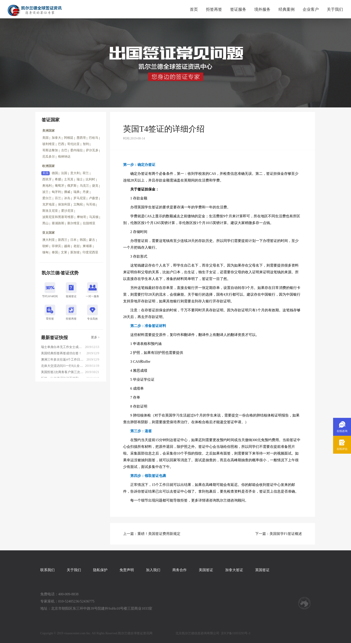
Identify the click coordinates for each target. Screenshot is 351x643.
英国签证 (262, 570)
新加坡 (75, 252)
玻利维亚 (48, 144)
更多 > (95, 337)
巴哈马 (93, 137)
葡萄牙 (59, 185)
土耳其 (68, 179)
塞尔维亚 (73, 223)
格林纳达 (64, 156)
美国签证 (206, 570)
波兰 (45, 192)
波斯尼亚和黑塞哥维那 (58, 217)
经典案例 (286, 9)
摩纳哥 (81, 217)
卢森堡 (93, 198)
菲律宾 (56, 246)
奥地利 (47, 185)
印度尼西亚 (90, 252)
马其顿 (93, 217)
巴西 (61, 144)
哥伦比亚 (73, 144)
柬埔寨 (87, 246)
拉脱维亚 (89, 223)
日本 (73, 239)
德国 (55, 173)
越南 (67, 246)
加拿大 (56, 137)
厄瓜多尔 (48, 156)
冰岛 (67, 198)
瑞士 (80, 179)
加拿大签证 (234, 570)
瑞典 (76, 192)
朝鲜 (45, 246)
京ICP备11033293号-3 (235, 633)
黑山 (45, 223)
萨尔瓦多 (92, 150)
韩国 (83, 239)
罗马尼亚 (79, 198)
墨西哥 (81, 137)
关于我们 (335, 9)
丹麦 (86, 192)
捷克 (95, 185)
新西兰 (62, 239)
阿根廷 (68, 137)
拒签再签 (214, 9)
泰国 (55, 252)
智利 (86, 144)
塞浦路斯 (58, 223)
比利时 (90, 179)
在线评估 (342, 449)
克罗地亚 (48, 204)
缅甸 (45, 252)
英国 (45, 173)
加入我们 (153, 570)
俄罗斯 (72, 185)
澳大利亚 (48, 239)
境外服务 (262, 9)
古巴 (64, 150)
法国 (64, 173)
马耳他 (90, 204)
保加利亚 (64, 204)
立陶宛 (78, 204)
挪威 (67, 192)
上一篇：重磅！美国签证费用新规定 (151, 534)
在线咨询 (342, 431)
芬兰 (58, 198)
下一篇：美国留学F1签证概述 (278, 534)
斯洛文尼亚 (50, 210)
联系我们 (47, 570)
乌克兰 (84, 185)
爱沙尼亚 (67, 210)
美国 (45, 137)
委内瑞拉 (76, 150)
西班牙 (47, 179)
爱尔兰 (47, 198)
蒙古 (92, 239)
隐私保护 (100, 570)
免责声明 (127, 570)
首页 (194, 9)
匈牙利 (56, 192)
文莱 (64, 252)
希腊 (58, 179)
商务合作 (179, 570)
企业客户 (311, 9)
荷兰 (86, 173)
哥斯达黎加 (50, 150)
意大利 (75, 173)
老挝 (76, 246)
